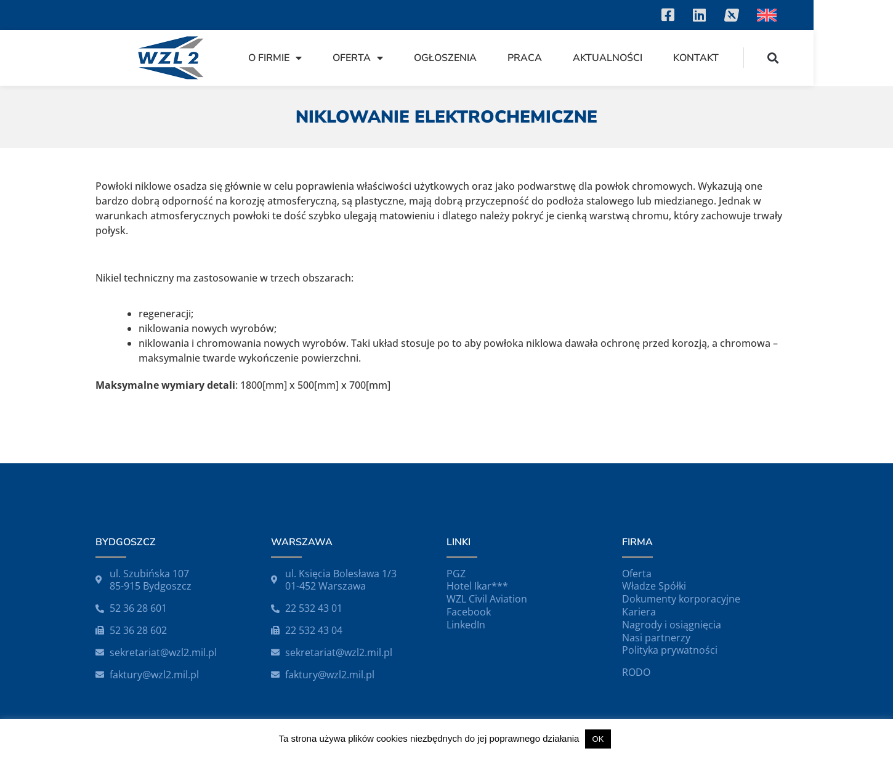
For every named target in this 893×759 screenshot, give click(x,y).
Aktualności (687, 58)
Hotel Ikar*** (477, 586)
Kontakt (775, 58)
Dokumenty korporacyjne (681, 599)
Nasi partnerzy (656, 637)
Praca (604, 58)
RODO (636, 672)
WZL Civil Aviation (486, 599)
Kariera (639, 612)
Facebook (468, 612)
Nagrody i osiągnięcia (671, 624)
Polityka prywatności (669, 650)
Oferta (437, 58)
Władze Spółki (654, 586)
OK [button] (598, 739)
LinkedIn (465, 624)
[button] (852, 57)
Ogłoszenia (524, 58)
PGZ (456, 573)
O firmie (354, 58)
